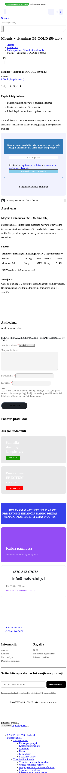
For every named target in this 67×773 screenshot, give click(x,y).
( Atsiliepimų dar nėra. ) (12, 79)
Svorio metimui (20, 744)
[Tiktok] (65, 200)
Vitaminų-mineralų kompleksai (34, 765)
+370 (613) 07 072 (14, 635)
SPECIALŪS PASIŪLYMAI (21, 738)
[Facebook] (64, 200)
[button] (5, 18)
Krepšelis (6, 729)
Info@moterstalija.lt (14, 631)
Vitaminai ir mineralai (23, 763)
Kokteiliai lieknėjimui (29, 749)
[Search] (2, 29)
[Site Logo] (21, 14)
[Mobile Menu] (5, 11)
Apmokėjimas (19, 729)
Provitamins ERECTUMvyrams (14, 481)
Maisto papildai (14, 741)
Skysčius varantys (27, 760)
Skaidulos (24, 752)
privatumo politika (32, 165)
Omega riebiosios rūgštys (31, 768)
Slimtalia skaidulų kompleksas (14, 450)
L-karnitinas (25, 757)
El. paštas (6, 386)
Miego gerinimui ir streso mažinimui (37, 771)
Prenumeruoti (56, 688)
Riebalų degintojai (28, 746)
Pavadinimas (8, 379)
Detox (22, 755)
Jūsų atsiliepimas (10, 350)
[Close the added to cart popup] (27, 729)
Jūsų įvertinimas (10, 345)
